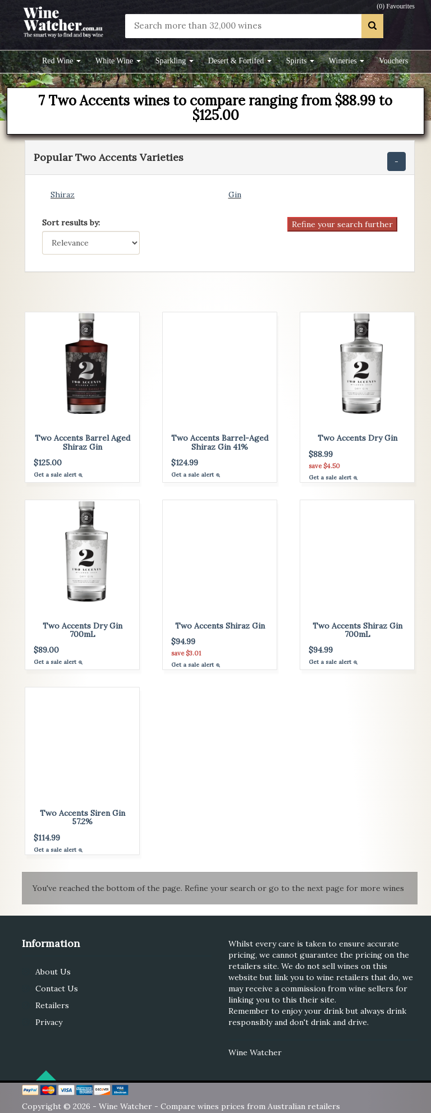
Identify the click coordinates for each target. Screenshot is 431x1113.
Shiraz (63, 195)
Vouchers (393, 61)
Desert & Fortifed (240, 61)
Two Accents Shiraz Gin (220, 626)
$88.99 (321, 454)
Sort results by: (71, 223)
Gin (234, 195)
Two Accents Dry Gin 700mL (82, 630)
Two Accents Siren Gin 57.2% (82, 817)
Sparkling (174, 61)
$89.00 (46, 650)
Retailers (52, 1005)
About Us (53, 972)
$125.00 (48, 463)
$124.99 (184, 463)
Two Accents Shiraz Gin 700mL (357, 630)
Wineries (346, 61)
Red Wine (61, 61)
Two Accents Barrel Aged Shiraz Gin (82, 442)
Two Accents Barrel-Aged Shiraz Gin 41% (219, 442)
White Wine (118, 61)
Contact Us (56, 988)
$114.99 (47, 838)
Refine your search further (342, 224)
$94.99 (183, 641)
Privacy (48, 1022)
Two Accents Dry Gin (357, 438)
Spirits (300, 61)
